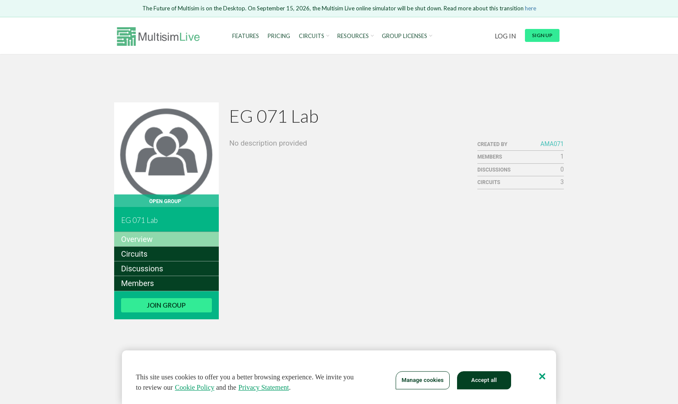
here (530, 8)
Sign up (542, 35)
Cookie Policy (194, 389)
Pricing (279, 36)
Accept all (484, 382)
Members (137, 283)
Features (245, 36)
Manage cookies (423, 382)
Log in (505, 36)
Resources (353, 36)
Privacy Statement (263, 389)
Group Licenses (404, 36)
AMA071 (552, 143)
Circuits (311, 36)
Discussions (142, 268)
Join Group (166, 305)
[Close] (542, 378)
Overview (137, 239)
